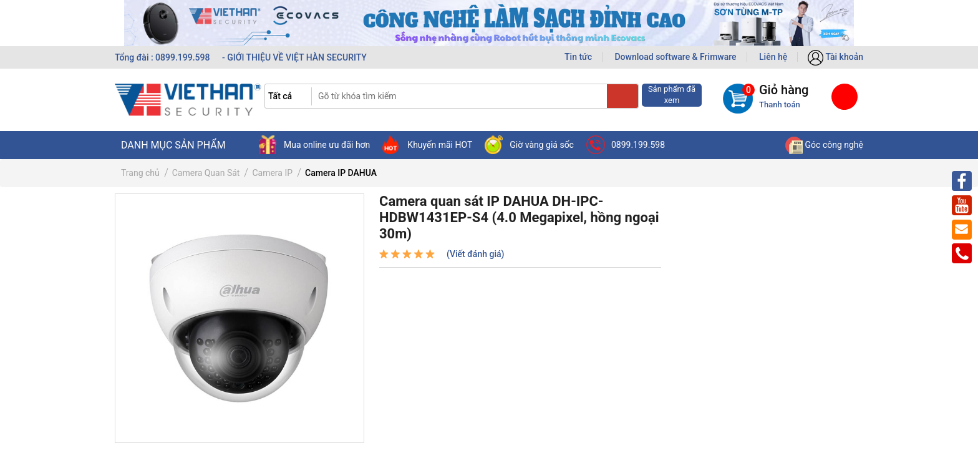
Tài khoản (835, 57)
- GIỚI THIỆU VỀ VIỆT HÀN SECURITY (294, 57)
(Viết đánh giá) (475, 254)
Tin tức (578, 57)
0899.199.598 (625, 145)
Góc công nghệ (824, 145)
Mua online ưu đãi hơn (314, 145)
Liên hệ (773, 57)
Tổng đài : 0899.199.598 (163, 57)
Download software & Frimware (675, 57)
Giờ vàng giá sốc (529, 145)
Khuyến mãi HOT (427, 145)
